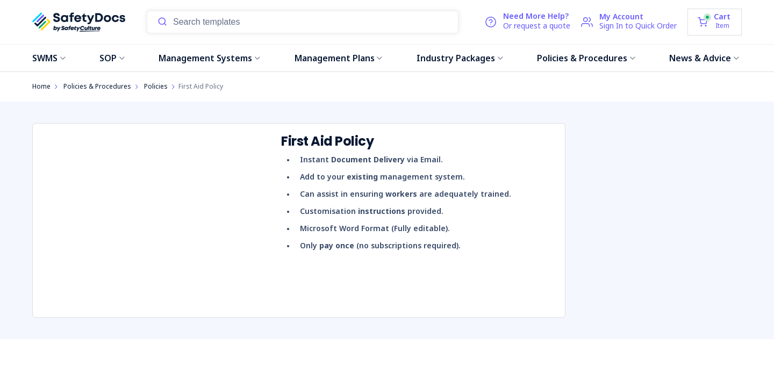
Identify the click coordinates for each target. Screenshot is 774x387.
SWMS (49, 58)
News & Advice (704, 58)
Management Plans (339, 58)
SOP (112, 58)
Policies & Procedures (586, 58)
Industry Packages (460, 58)
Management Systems (209, 58)
